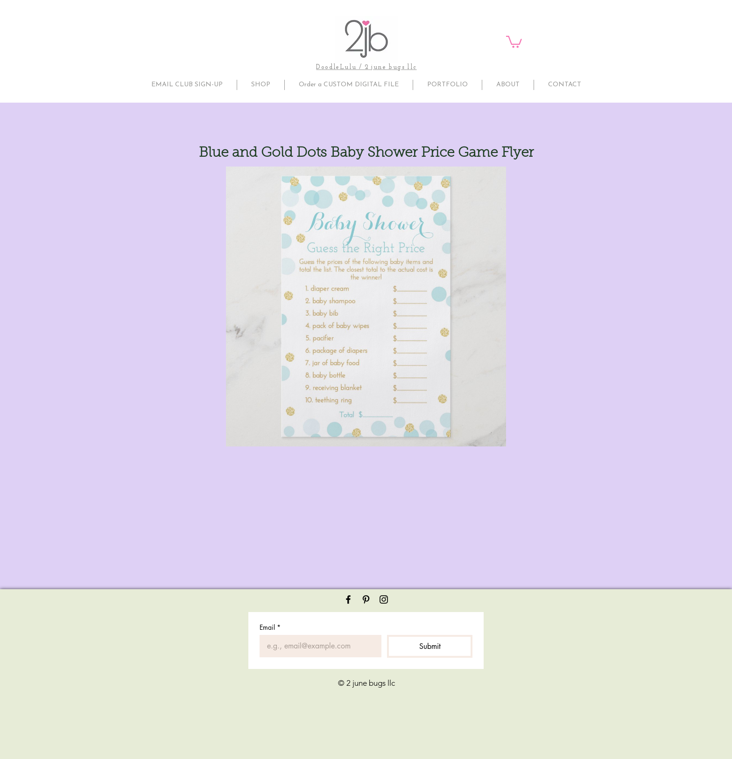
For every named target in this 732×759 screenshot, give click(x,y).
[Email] (317, 646)
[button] (514, 41)
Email (270, 627)
